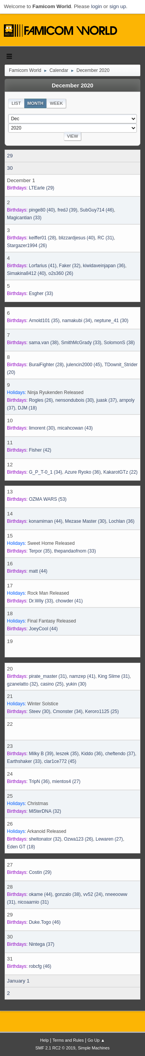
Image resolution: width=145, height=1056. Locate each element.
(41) (42, 265)
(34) (77, 320)
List (16, 103)
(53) (48, 499)
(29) (42, 188)
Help (44, 1040)
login (96, 6)
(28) (42, 238)
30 (10, 168)
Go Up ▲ (96, 1040)
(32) (69, 265)
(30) (111, 320)
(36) (104, 265)
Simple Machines (93, 1048)
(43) (75, 428)
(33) (24, 217)
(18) (27, 408)
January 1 (18, 981)
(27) (66, 781)
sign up (117, 6)
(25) (52, 684)
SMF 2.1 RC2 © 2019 (55, 1048)
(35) (44, 320)
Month (35, 103)
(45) (84, 364)
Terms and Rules (68, 1040)
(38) (44, 342)
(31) (105, 238)
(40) (42, 210)
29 (10, 156)
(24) (92, 894)
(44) (46, 521)
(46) (97, 210)
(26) (27, 245)
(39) (67, 210)
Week (56, 103)
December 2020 (73, 85)
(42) (40, 450)
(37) (106, 400)
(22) (120, 472)
